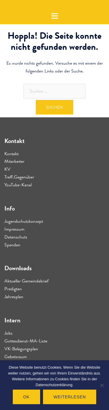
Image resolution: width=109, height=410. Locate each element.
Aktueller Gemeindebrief (26, 281)
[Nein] (102, 385)
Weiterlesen (69, 397)
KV (7, 169)
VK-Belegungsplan (21, 348)
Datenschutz (15, 237)
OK (26, 397)
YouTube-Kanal (18, 184)
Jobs (8, 333)
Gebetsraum (15, 356)
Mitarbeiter (14, 161)
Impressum (14, 229)
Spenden (12, 244)
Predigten (13, 288)
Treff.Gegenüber (19, 177)
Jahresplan (13, 296)
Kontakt (11, 153)
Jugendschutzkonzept (23, 221)
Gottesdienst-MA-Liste (25, 340)
